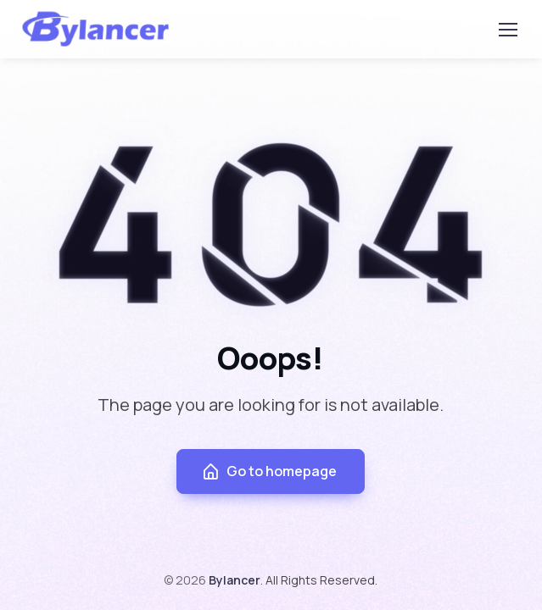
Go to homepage (269, 471)
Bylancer (234, 580)
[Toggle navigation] (507, 29)
